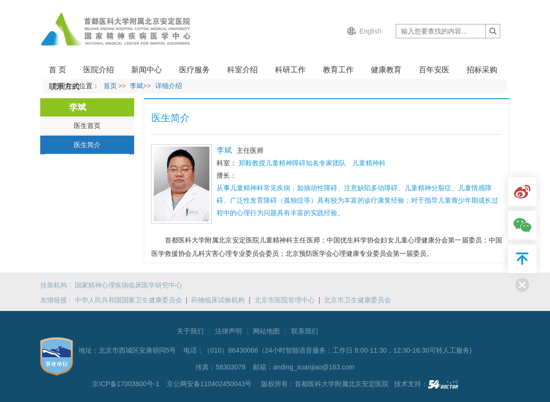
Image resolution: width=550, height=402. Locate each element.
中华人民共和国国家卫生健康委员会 (128, 300)
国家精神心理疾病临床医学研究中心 (128, 285)
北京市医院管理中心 (284, 300)
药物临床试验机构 (218, 300)
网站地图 (266, 331)
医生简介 (87, 145)
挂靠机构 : (57, 285)
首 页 (57, 70)
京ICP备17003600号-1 (126, 384)
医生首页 (87, 125)
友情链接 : (57, 300)
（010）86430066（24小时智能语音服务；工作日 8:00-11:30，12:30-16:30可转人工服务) (337, 350)
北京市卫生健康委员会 (357, 300)
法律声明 (228, 331)
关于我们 (190, 331)
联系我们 (304, 331)
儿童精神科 (247, 188)
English (370, 31)
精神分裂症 (434, 188)
